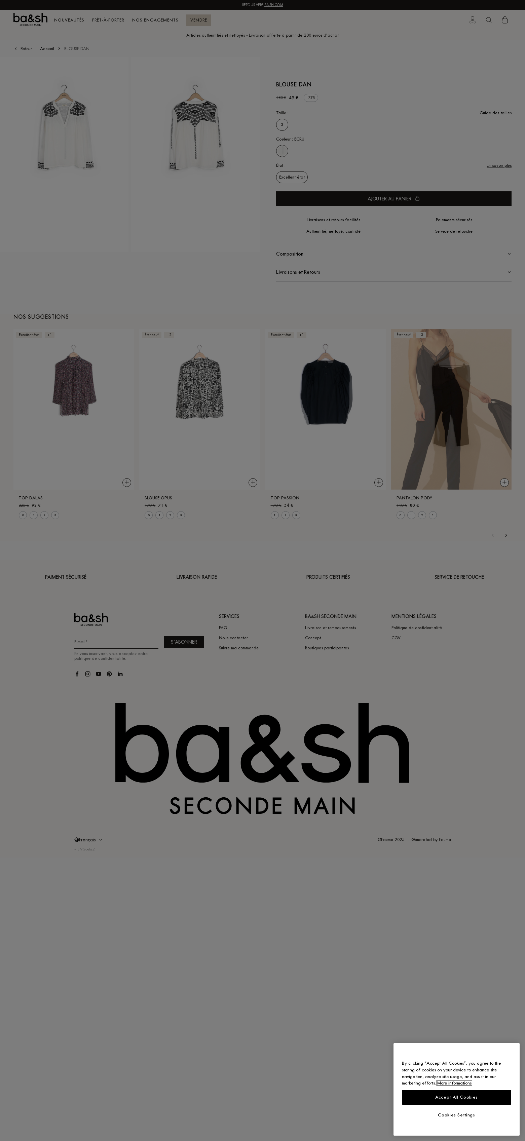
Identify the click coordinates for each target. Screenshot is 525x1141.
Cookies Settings (456, 1115)
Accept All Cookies (456, 1097)
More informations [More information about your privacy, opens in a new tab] (454, 1083)
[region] (456, 1089)
